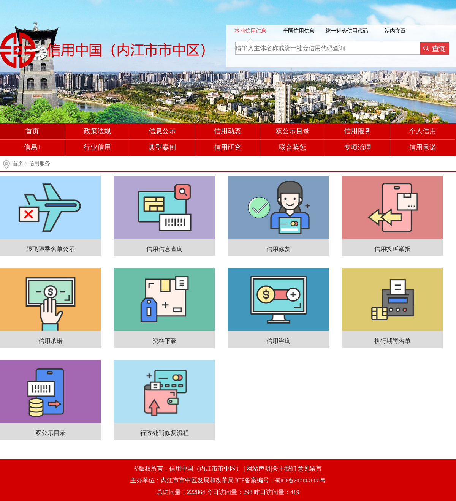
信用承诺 (422, 147)
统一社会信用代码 (347, 31)
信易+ (32, 147)
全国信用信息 (299, 31)
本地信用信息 (250, 31)
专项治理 (357, 147)
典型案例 (162, 147)
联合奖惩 (292, 147)
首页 (32, 131)
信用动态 (227, 131)
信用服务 (357, 131)
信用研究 (227, 147)
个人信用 (422, 131)
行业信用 (97, 147)
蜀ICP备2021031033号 (300, 481)
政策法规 (97, 131)
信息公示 (162, 131)
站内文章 (395, 31)
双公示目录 (293, 131)
